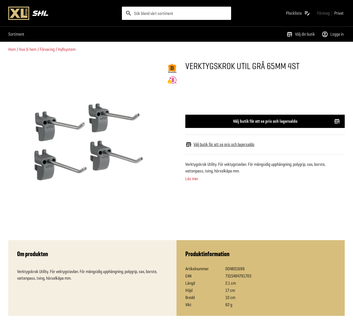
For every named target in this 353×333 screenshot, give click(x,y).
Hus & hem (27, 49)
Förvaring (47, 49)
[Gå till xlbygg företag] (323, 13)
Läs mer (191, 179)
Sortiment (16, 34)
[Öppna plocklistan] (298, 13)
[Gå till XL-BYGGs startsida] (62, 13)
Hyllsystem (67, 49)
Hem (12, 49)
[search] (176, 13)
